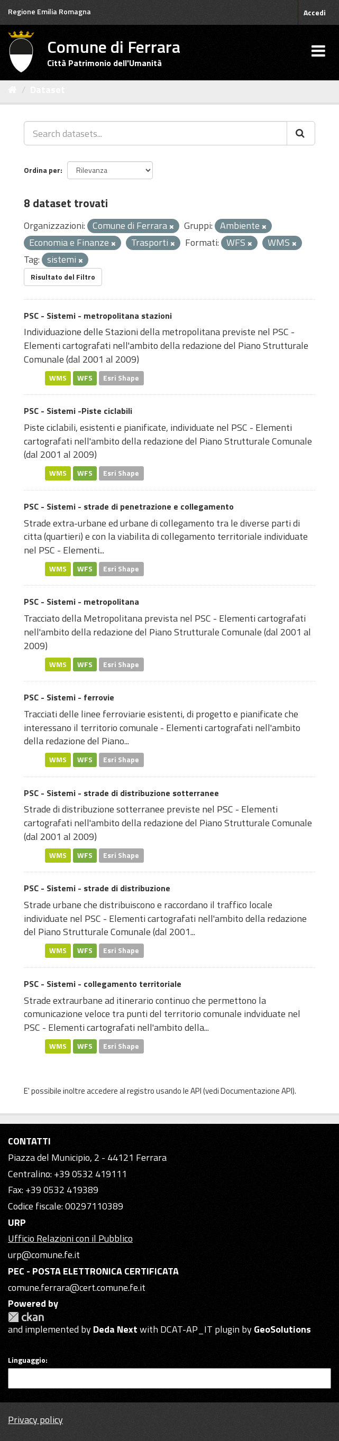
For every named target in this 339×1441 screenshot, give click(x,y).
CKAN (26, 1317)
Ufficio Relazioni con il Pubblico (70, 1238)
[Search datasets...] (155, 133)
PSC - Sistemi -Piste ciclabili (78, 410)
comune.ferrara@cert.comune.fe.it (76, 1287)
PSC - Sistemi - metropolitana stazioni (98, 315)
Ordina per (42, 169)
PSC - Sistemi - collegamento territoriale (102, 983)
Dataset (47, 89)
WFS (85, 378)
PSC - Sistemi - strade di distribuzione (97, 888)
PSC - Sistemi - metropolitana (81, 601)
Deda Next (115, 1329)
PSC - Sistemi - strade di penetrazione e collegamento (129, 506)
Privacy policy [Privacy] (35, 1419)
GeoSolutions (282, 1329)
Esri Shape (121, 378)
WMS (58, 378)
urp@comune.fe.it (44, 1255)
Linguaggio (26, 1360)
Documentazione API (256, 1091)
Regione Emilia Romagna (49, 11)
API (195, 1091)
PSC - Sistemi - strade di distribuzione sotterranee (121, 793)
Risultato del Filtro (63, 276)
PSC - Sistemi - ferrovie (69, 697)
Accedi (315, 12)
